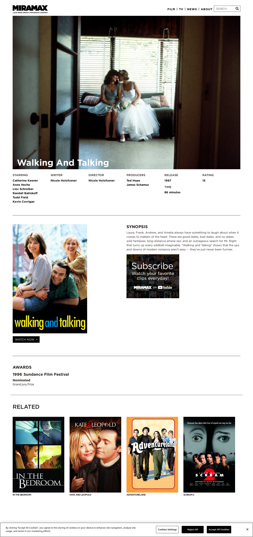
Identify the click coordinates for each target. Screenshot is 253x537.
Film (171, 9)
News (192, 9)
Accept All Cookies (219, 529)
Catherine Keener (25, 180)
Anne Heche (21, 184)
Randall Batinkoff (25, 193)
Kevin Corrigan (23, 201)
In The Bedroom (38, 456)
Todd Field (20, 197)
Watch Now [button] (25, 339)
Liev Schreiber (23, 189)
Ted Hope (133, 180)
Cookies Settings (167, 529)
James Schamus (137, 184)
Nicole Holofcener (64, 180)
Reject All (192, 529)
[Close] (247, 529)
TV (181, 9)
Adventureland (152, 456)
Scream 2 (209, 456)
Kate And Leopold (95, 456)
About (206, 9)
